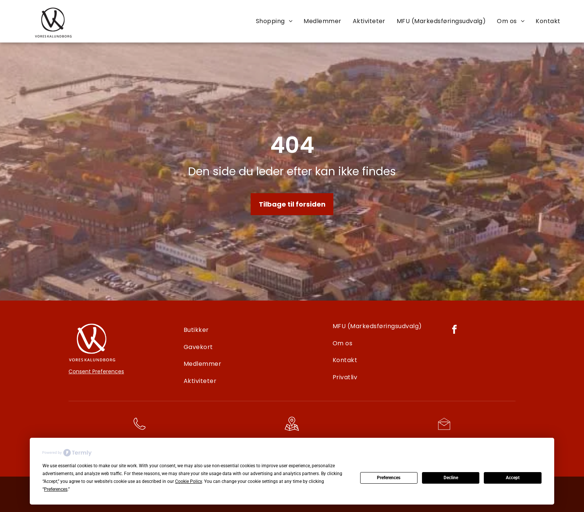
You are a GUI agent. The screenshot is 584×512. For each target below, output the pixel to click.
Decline (451, 477)
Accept (513, 477)
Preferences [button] (55, 489)
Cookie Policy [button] (188, 481)
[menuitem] (274, 20)
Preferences (388, 477)
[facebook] (454, 330)
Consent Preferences (96, 371)
